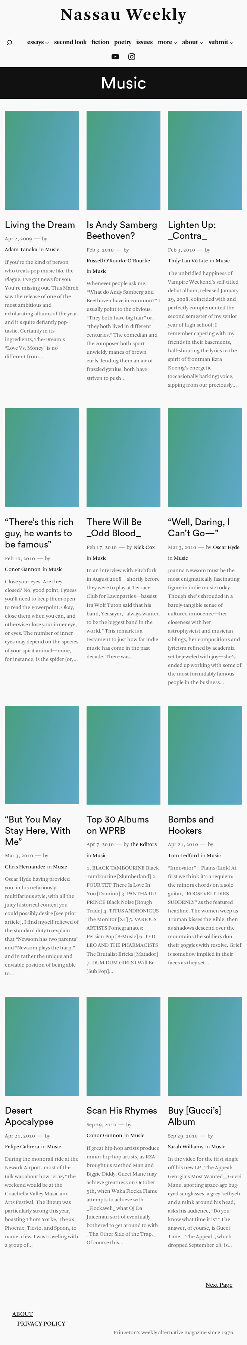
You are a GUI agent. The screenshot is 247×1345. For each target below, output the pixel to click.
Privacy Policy (41, 1324)
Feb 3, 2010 (100, 250)
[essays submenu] (47, 42)
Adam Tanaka (21, 250)
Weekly (156, 15)
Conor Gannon (23, 569)
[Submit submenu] (232, 42)
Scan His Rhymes (122, 1110)
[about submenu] (201, 42)
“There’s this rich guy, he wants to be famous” (39, 533)
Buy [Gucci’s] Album (194, 1116)
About (22, 1314)
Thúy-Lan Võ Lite (188, 261)
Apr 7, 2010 (100, 845)
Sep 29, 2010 (101, 1125)
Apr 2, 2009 (18, 239)
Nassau (90, 15)
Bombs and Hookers (191, 825)
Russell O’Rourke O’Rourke (118, 261)
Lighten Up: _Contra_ (192, 231)
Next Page (224, 1285)
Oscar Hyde (226, 547)
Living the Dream (40, 225)
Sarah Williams (185, 1147)
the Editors (144, 845)
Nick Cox (144, 547)
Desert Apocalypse (29, 1116)
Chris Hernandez (25, 867)
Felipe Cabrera (22, 1147)
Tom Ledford (183, 856)
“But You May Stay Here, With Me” (38, 831)
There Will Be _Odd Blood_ (114, 528)
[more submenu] (175, 42)
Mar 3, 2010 (182, 547)
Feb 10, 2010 (20, 559)
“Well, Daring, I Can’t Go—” (199, 528)
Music (52, 250)
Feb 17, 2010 (102, 547)
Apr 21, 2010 (183, 845)
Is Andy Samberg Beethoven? (122, 231)
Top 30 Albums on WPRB (118, 825)
